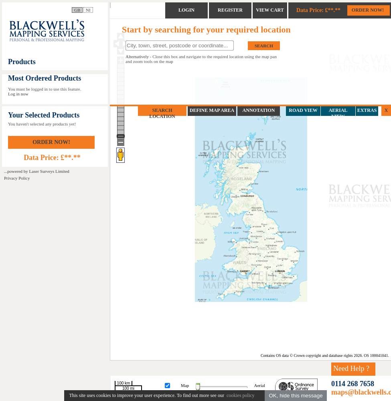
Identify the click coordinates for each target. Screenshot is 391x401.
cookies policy (240, 395)
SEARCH (264, 45)
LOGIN (186, 10)
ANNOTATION (259, 110)
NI (88, 10)
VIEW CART (270, 10)
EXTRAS (367, 110)
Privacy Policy (17, 178)
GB (77, 10)
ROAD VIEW (303, 110)
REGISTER (230, 10)
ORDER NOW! (51, 142)
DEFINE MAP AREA (212, 110)
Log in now (18, 93)
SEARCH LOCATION (162, 113)
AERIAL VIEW (338, 113)
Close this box (165, 56)
